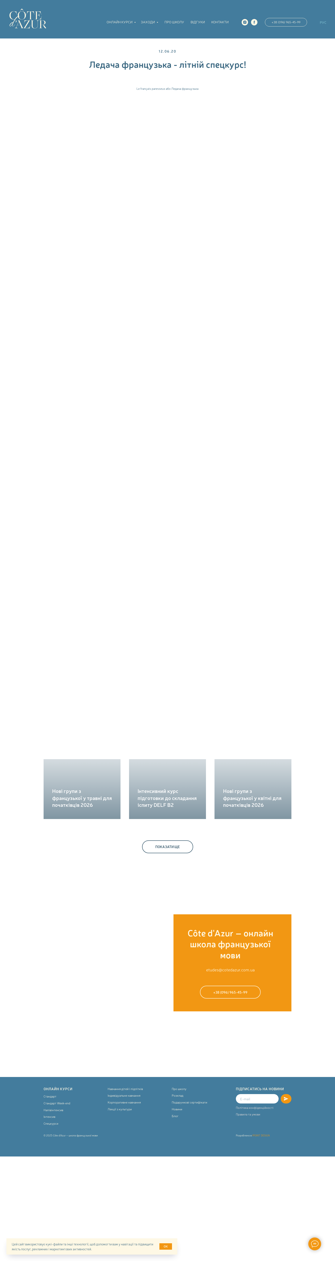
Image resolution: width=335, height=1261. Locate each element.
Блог (175, 1116)
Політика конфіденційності (254, 1107)
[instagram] (245, 22)
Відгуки (198, 21)
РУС (323, 22)
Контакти (220, 21)
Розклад (177, 1095)
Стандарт (50, 1096)
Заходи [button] (148, 21)
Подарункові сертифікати (189, 1102)
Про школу (174, 21)
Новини (177, 1109)
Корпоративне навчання (124, 1102)
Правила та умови (248, 1114)
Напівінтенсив (53, 1110)
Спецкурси (51, 1123)
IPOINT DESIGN (261, 1135)
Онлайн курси (120, 21)
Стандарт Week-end (57, 1103)
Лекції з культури (120, 1109)
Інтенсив (49, 1116)
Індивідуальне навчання (124, 1095)
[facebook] (254, 22)
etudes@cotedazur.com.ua (230, 969)
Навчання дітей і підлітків (125, 1089)
